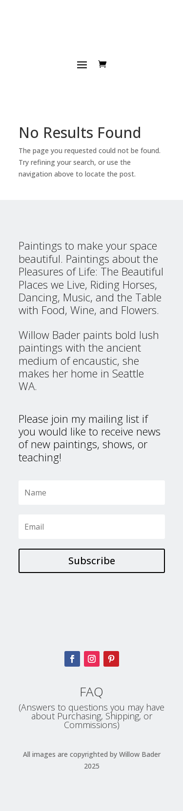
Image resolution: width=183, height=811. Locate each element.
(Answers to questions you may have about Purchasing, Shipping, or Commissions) (91, 716)
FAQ (91, 691)
